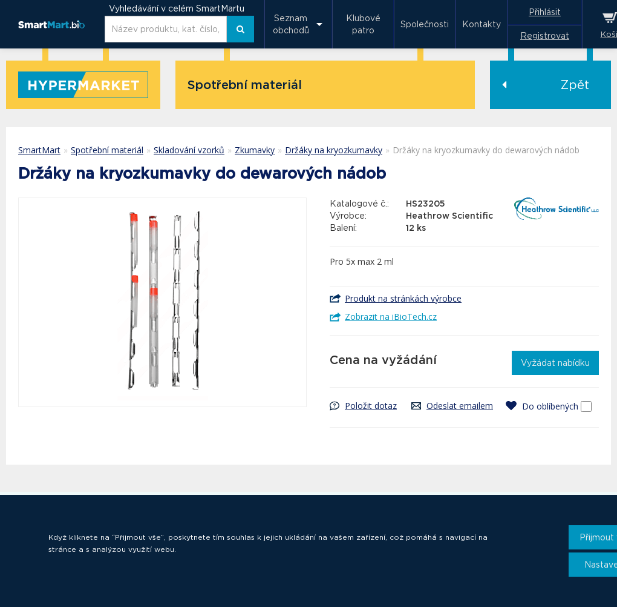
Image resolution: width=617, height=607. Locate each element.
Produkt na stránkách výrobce (403, 298)
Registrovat (544, 36)
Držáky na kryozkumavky (333, 150)
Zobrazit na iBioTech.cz (391, 316)
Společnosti (424, 24)
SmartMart (39, 150)
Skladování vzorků (189, 150)
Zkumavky (255, 150)
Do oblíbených (550, 406)
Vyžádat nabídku (555, 363)
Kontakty (481, 24)
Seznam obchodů (291, 24)
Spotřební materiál (107, 150)
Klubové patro (363, 24)
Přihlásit (545, 12)
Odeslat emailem (459, 405)
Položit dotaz (371, 405)
